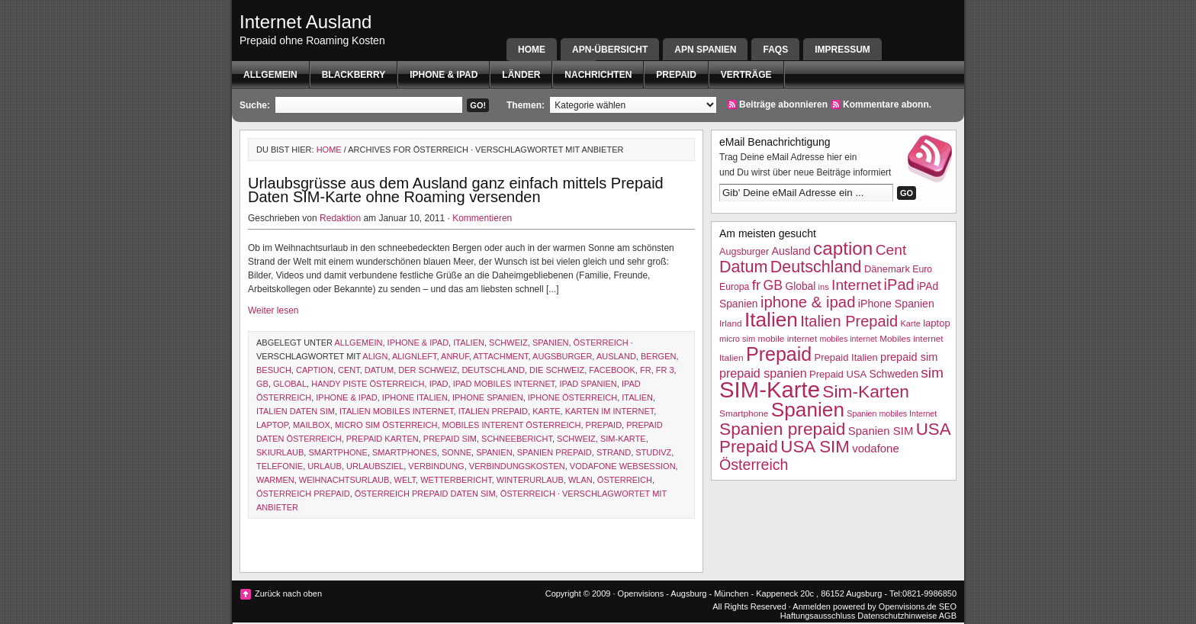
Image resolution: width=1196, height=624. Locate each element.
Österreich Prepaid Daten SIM (425, 493)
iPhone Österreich (572, 397)
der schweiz (427, 370)
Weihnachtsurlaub (344, 479)
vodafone (875, 448)
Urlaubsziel (374, 466)
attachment (500, 356)
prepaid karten (382, 438)
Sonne (456, 452)
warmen (275, 479)
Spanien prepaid (554, 452)
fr (645, 370)
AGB (947, 615)
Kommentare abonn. (887, 104)
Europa (734, 286)
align (374, 356)
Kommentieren (482, 218)
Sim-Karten (865, 391)
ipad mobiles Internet (504, 383)
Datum (379, 370)
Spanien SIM (881, 430)
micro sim (737, 338)
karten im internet (609, 411)
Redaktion (340, 218)
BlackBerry (354, 74)
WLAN (580, 479)
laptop (272, 424)
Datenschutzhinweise (897, 615)
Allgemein (270, 74)
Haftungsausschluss (817, 615)
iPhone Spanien (487, 397)
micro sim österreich (386, 424)
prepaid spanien (763, 373)
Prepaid (676, 74)
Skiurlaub (280, 452)
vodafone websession (623, 466)
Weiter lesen (273, 310)
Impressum (842, 49)
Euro (922, 269)
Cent (349, 370)
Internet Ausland (305, 21)
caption (314, 370)
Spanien (550, 342)
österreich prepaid (303, 493)
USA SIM (815, 446)
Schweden (894, 374)
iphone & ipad (443, 74)
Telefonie (279, 466)
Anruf (455, 356)
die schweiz (556, 370)
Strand (613, 452)
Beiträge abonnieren (783, 104)
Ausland (616, 356)
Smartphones (404, 452)
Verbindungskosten (517, 466)
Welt (405, 479)
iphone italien (415, 397)
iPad (438, 383)
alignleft (414, 356)
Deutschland (493, 370)
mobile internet (788, 338)
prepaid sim (450, 438)
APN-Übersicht (610, 49)
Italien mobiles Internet (396, 411)
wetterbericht (456, 479)
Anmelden (812, 606)
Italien (468, 342)
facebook (612, 370)
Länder (521, 74)
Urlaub (324, 466)
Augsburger (562, 356)
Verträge (746, 74)
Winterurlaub (530, 479)
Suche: (255, 105)
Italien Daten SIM (295, 411)
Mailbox (311, 424)
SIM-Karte (623, 438)
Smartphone (337, 452)
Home (531, 49)
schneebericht (516, 438)
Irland (730, 323)
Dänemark (887, 269)
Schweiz (508, 342)
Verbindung (436, 466)
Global (290, 383)
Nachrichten (598, 74)
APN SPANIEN (705, 49)
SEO (947, 606)
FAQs (775, 49)
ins (823, 286)
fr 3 (665, 370)
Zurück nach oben (288, 593)
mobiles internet (848, 338)
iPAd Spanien (587, 383)
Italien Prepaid (493, 411)
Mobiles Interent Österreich (511, 424)
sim (932, 373)
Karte (546, 411)
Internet (856, 285)
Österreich (601, 342)
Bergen (658, 356)
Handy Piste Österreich (367, 383)
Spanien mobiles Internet (892, 413)
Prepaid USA (837, 374)
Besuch (273, 370)
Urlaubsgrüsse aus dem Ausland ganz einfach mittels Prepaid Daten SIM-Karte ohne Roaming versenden (456, 190)
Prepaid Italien (846, 357)
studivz (653, 452)
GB (262, 383)
